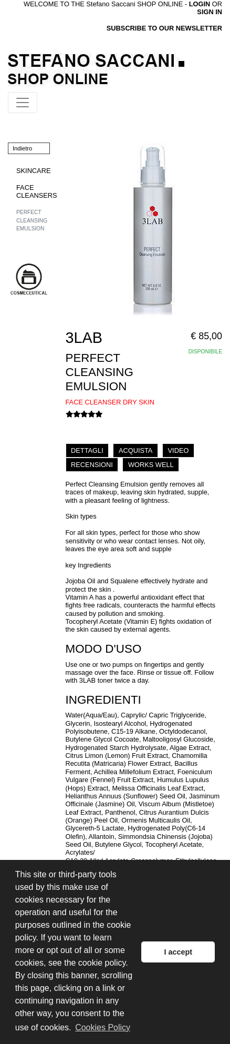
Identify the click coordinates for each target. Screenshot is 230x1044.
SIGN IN (209, 12)
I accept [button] (178, 952)
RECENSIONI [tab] (92, 465)
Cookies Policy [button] (102, 1027)
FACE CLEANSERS (36, 191)
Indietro (22, 148)
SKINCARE (33, 171)
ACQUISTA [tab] (135, 450)
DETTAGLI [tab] (87, 450)
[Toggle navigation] (22, 102)
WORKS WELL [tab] (151, 465)
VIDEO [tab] (178, 450)
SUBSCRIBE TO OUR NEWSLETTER (164, 28)
